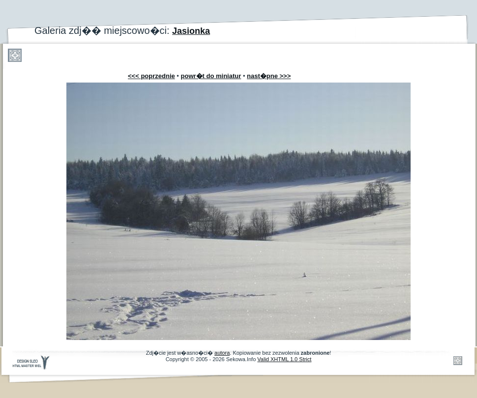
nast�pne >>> (269, 76)
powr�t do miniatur (211, 76)
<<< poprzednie (151, 76)
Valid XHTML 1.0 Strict (284, 359)
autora (222, 353)
